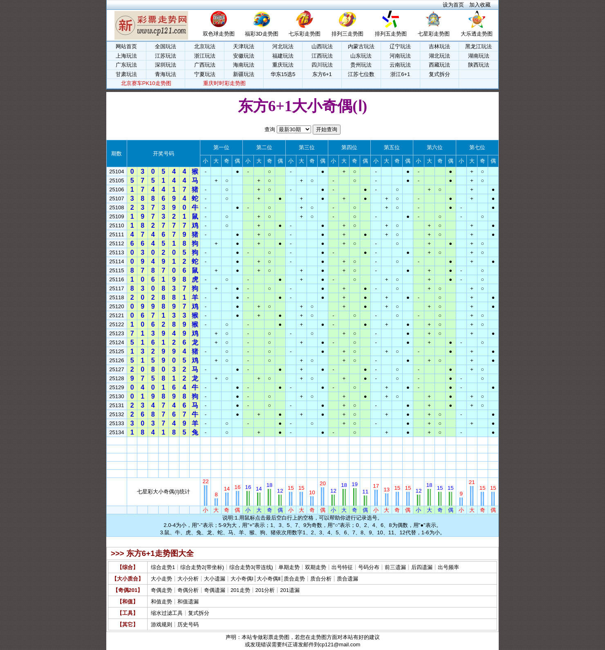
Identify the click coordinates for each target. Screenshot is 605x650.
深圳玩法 (165, 65)
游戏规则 (161, 624)
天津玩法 (243, 46)
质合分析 (321, 579)
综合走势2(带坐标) (202, 567)
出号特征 (342, 567)
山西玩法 (322, 46)
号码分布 (368, 567)
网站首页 (126, 46)
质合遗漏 (347, 579)
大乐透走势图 (477, 34)
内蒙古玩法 (361, 46)
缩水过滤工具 (167, 613)
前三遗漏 (395, 567)
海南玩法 (243, 65)
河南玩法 (400, 56)
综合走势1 (163, 567)
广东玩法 (126, 65)
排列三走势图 (347, 34)
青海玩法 (165, 74)
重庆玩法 (283, 65)
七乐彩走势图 (304, 34)
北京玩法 (204, 46)
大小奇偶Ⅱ (268, 579)
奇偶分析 (188, 590)
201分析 (265, 590)
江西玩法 (322, 56)
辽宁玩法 (400, 46)
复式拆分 (439, 74)
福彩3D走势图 (261, 34)
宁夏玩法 (204, 74)
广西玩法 (204, 65)
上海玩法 (126, 56)
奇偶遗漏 (214, 590)
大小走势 (161, 579)
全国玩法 (165, 46)
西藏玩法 (439, 65)
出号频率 (448, 567)
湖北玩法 (439, 56)
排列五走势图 (391, 34)
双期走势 (315, 567)
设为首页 (453, 5)
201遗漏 (290, 590)
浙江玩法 (204, 56)
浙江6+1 (400, 74)
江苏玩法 (165, 56)
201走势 (240, 590)
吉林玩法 (439, 46)
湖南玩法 (478, 56)
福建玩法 (283, 56)
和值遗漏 (188, 601)
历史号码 (188, 624)
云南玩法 (400, 65)
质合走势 (294, 579)
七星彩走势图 (434, 34)
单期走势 (289, 567)
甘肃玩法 (126, 74)
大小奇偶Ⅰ (242, 579)
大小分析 (188, 579)
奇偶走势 (161, 590)
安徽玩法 (243, 56)
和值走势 (161, 601)
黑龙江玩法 (478, 46)
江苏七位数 (361, 74)
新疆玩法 (243, 74)
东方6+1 (322, 74)
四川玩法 (322, 65)
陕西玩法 (478, 65)
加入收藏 (480, 5)
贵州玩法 (361, 65)
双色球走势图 (219, 34)
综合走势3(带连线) (251, 567)
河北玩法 (283, 46)
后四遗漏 (421, 567)
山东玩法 (361, 56)
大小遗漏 (214, 579)
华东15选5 (283, 74)
